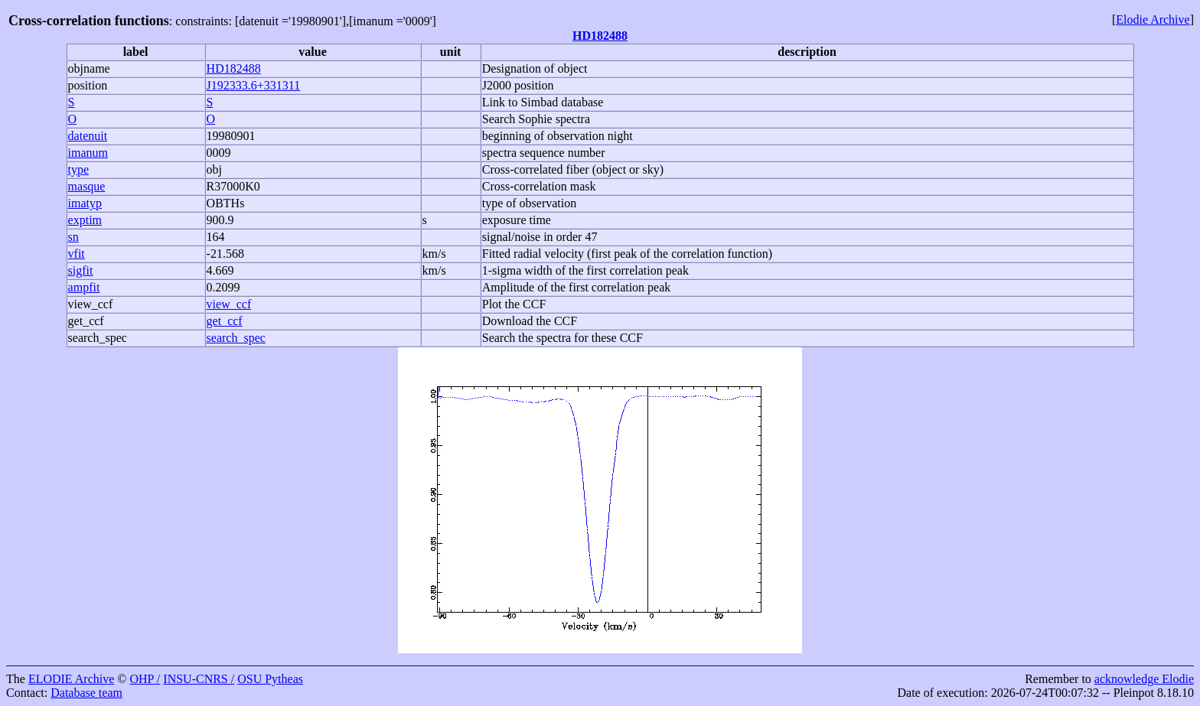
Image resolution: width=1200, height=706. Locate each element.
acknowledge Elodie (1144, 678)
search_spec (97, 337)
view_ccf (90, 304)
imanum (88, 152)
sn (73, 236)
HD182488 (600, 35)
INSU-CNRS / (198, 678)
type (79, 169)
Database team (86, 692)
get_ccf (86, 320)
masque (87, 186)
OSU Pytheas (270, 678)
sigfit (80, 270)
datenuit (88, 135)
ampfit (84, 287)
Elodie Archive (1152, 19)
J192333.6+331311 (254, 85)
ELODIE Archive (71, 678)
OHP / (144, 678)
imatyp (85, 203)
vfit (76, 253)
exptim (85, 219)
